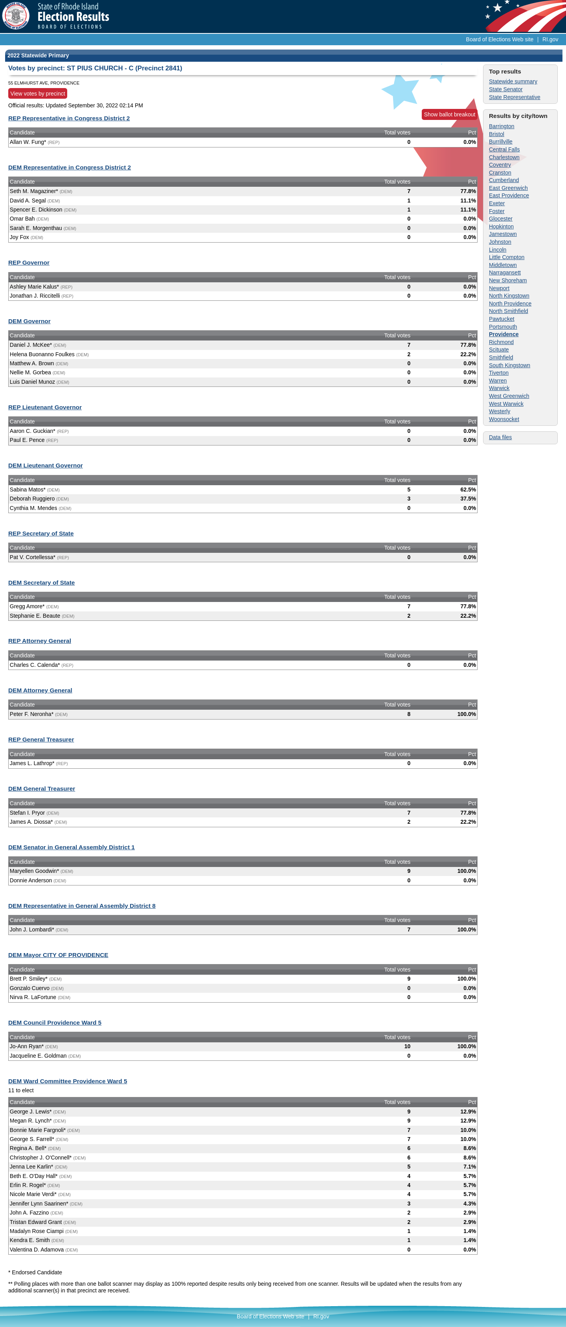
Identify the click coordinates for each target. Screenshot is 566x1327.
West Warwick (506, 404)
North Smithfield (508, 311)
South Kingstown (509, 365)
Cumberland (504, 180)
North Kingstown (509, 296)
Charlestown (504, 157)
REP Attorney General (39, 640)
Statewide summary (513, 81)
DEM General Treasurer (41, 788)
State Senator (506, 89)
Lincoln (497, 250)
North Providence (510, 303)
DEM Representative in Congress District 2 (69, 167)
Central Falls (504, 149)
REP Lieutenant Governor (45, 407)
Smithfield (501, 357)
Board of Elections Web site (500, 39)
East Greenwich (508, 188)
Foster (497, 211)
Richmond (501, 342)
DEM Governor (29, 321)
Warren (498, 380)
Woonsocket (504, 419)
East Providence (509, 195)
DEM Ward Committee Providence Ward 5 (67, 1081)
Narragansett (505, 272)
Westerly (499, 411)
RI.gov (550, 39)
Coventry (500, 165)
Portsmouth (503, 327)
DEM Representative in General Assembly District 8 (82, 905)
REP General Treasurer (41, 739)
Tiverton (499, 373)
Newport (499, 288)
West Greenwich (509, 396)
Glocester (501, 218)
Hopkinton (501, 226)
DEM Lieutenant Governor (45, 465)
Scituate (499, 349)
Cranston (500, 172)
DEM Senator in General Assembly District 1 (71, 847)
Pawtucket (502, 319)
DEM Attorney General (40, 690)
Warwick (499, 388)
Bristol (496, 134)
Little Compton (506, 257)
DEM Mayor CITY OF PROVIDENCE (58, 955)
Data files (500, 437)
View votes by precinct (38, 93)
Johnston (500, 242)
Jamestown (503, 234)
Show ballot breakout (450, 114)
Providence (503, 334)
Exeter (497, 203)
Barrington (502, 126)
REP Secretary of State (41, 533)
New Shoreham (508, 280)
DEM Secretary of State (41, 582)
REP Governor (29, 262)
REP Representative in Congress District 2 (69, 118)
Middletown (503, 265)
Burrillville (501, 141)
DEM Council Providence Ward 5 (54, 1022)
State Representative (514, 97)
